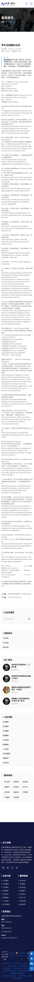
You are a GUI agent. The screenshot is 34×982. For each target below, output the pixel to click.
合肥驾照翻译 (6, 968)
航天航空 (16, 787)
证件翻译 (6, 726)
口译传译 (6, 740)
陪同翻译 (6, 745)
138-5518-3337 (6, 928)
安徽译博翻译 (5, 71)
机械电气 (7, 787)
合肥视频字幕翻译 (10, 971)
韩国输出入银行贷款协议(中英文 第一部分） (20, 699)
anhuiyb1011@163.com (9, 938)
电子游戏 (7, 782)
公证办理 (6, 763)
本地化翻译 (6, 754)
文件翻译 (6, 722)
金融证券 (16, 792)
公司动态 (6, 638)
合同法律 (7, 792)
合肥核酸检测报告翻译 (17, 973)
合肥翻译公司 (17, 963)
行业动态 (6, 643)
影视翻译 (6, 735)
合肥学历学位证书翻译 (24, 976)
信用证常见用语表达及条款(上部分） (21, 677)
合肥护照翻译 (18, 978)
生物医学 (16, 782)
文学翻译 (6, 731)
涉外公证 (25, 787)
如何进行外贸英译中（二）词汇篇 (21, 665)
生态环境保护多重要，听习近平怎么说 (19, 594)
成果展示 (6, 758)
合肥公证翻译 (17, 968)
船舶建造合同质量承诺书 (15, 597)
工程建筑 (7, 797)
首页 (3, 22)
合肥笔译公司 (6, 963)
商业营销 (16, 797)
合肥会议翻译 (12, 966)
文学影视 (25, 792)
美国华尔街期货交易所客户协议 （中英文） (21, 688)
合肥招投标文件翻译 (9, 976)
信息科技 (25, 782)
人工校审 (6, 749)
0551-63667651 (6, 922)
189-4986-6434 (6, 932)
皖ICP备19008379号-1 (12, 955)
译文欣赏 (6, 647)
